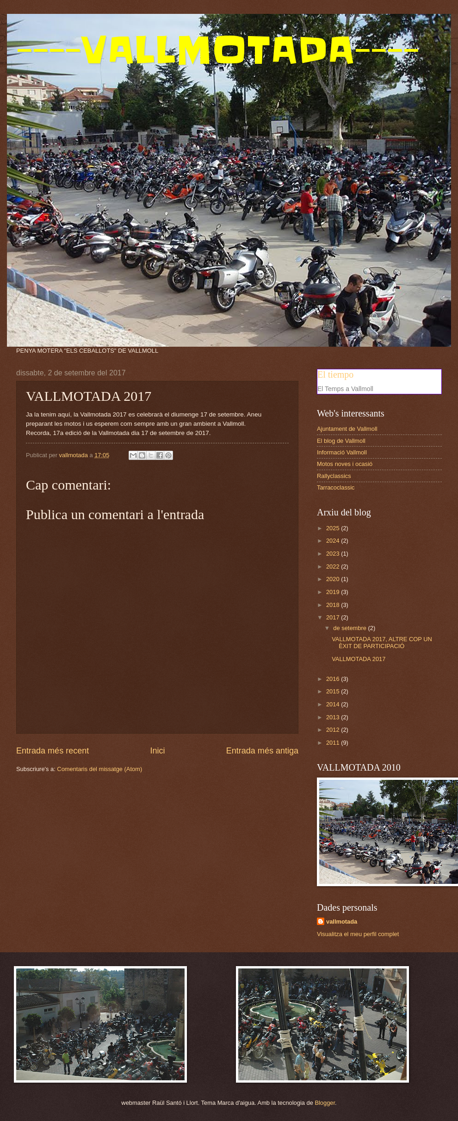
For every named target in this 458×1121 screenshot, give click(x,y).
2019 (333, 591)
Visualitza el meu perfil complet (358, 934)
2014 (333, 704)
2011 (333, 742)
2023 (333, 553)
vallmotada (341, 921)
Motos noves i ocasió (344, 463)
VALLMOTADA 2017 (358, 658)
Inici (157, 750)
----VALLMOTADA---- (217, 50)
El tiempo (335, 374)
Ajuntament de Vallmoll (347, 428)
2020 (333, 579)
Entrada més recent (52, 750)
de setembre (350, 628)
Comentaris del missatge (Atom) (99, 769)
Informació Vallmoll (342, 452)
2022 (333, 566)
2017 (333, 617)
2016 (333, 678)
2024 (333, 540)
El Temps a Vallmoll (345, 388)
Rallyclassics (334, 475)
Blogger (325, 1102)
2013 (333, 717)
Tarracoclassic (336, 487)
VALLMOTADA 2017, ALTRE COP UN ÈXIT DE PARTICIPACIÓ (382, 642)
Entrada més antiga (262, 750)
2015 (333, 691)
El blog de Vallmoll (341, 440)
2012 (333, 729)
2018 (333, 604)
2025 (333, 528)
